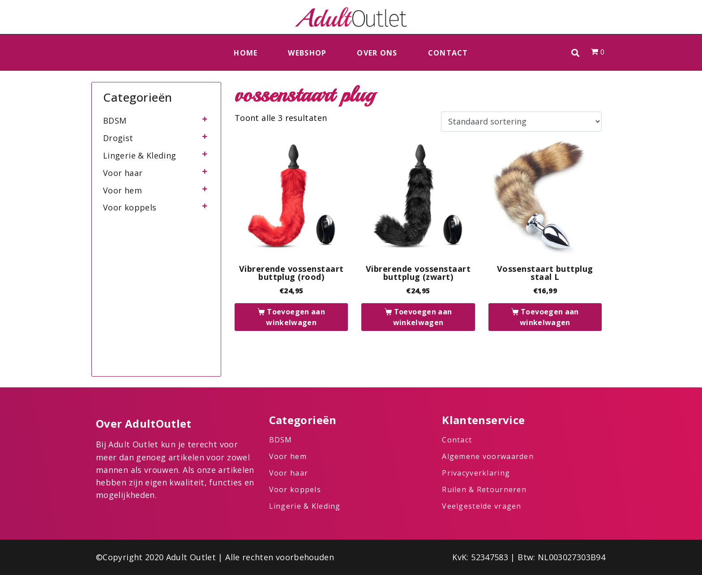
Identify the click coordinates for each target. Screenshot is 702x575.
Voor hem (122, 190)
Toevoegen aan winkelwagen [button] (295, 317)
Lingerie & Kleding (139, 155)
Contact (448, 53)
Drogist (118, 138)
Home (245, 53)
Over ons (377, 53)
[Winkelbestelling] (521, 122)
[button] (575, 52)
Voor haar (122, 172)
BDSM (114, 120)
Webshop (307, 53)
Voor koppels (129, 207)
